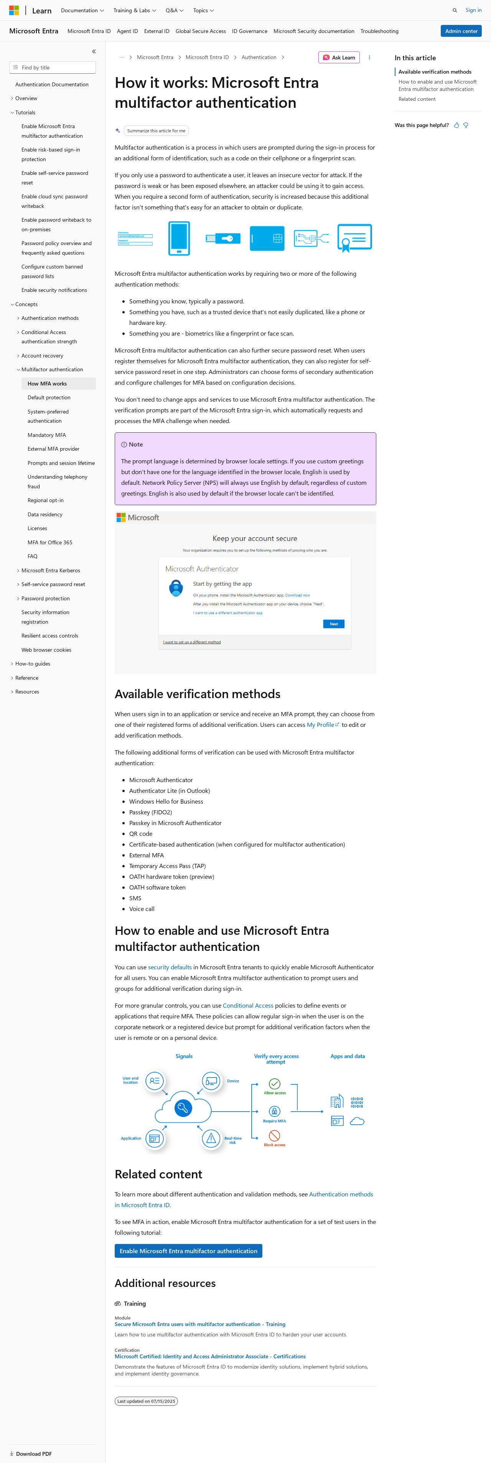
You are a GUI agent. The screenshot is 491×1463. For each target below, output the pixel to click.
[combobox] (52, 67)
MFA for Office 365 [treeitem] (50, 542)
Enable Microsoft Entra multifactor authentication (188, 1251)
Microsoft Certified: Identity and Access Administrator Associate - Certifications (210, 1356)
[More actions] (369, 57)
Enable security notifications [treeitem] (54, 289)
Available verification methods (435, 71)
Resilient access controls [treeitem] (49, 635)
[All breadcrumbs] (121, 57)
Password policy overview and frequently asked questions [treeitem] (56, 247)
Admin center (461, 31)
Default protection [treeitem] (49, 397)
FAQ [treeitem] (33, 556)
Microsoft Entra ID (207, 57)
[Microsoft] (14, 10)
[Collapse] (94, 51)
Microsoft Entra (155, 57)
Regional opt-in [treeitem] (46, 500)
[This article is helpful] (456, 125)
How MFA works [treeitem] (47, 383)
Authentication (259, 57)
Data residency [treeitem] (45, 514)
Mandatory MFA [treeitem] (47, 434)
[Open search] (455, 10)
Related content (417, 98)
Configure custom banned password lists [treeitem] (52, 271)
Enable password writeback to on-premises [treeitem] (56, 224)
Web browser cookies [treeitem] (46, 649)
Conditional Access (248, 1005)
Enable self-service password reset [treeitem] (54, 177)
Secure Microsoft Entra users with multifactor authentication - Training (200, 1324)
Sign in (474, 9)
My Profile (320, 724)
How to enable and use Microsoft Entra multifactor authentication (438, 85)
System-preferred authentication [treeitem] (48, 416)
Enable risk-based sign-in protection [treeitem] (50, 154)
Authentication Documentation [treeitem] (52, 84)
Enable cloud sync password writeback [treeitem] (54, 201)
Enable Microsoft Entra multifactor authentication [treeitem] (52, 130)
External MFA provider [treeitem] (53, 448)
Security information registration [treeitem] (45, 616)
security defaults (170, 967)
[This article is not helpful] (465, 125)
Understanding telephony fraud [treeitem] (57, 481)
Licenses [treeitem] (37, 528)
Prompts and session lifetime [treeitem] (61, 462)
